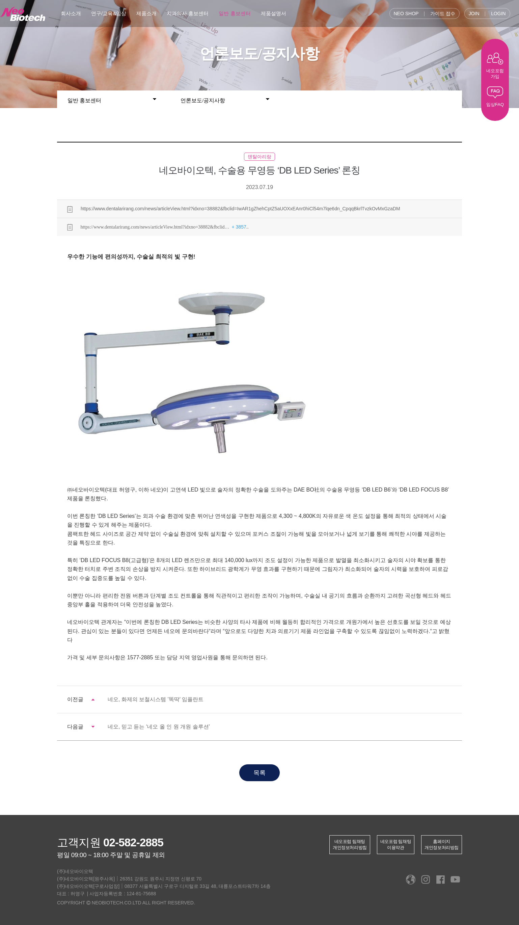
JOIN (474, 13)
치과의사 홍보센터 (188, 13)
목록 (259, 772)
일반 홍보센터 (234, 13)
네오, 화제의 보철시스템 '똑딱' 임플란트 (155, 699)
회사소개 (71, 13)
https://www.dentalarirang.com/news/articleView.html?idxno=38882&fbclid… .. (158, 227)
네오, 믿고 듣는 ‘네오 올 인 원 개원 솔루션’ (159, 727)
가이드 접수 (442, 13)
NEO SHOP (406, 13)
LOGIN (498, 13)
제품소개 (146, 13)
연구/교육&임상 (108, 13)
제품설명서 (273, 13)
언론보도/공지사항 (225, 99)
